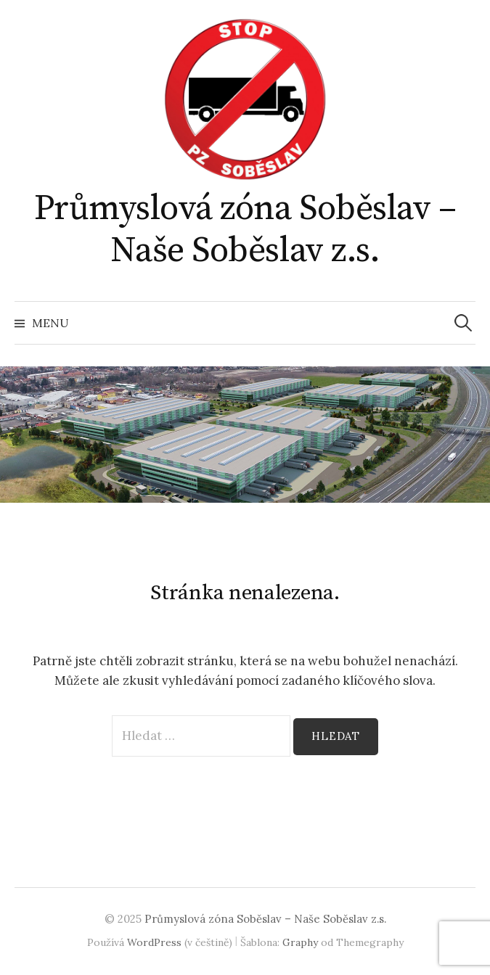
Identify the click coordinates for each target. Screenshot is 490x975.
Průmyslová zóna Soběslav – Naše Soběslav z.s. (245, 230)
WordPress (154, 942)
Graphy (300, 942)
